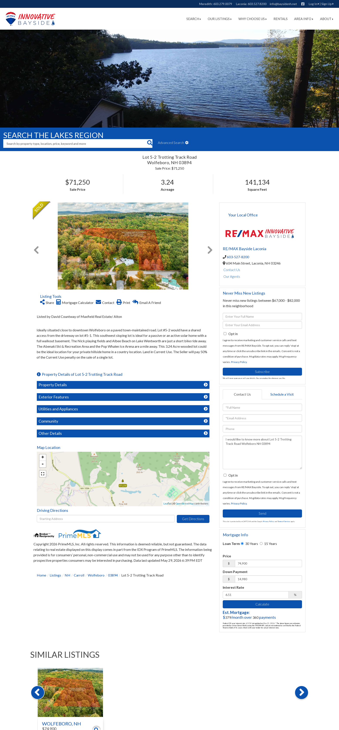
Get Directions (193, 519)
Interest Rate (233, 587)
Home (41, 575)
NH (67, 575)
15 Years (268, 543)
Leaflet (168, 503)
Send (262, 513)
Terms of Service (284, 521)
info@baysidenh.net (283, 4)
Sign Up (326, 4)
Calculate (262, 604)
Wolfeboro (96, 575)
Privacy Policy (239, 362)
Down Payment (235, 572)
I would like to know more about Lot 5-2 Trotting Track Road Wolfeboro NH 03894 (262, 452)
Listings (55, 575)
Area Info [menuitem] (303, 19)
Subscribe (262, 371)
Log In (313, 4)
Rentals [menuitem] (280, 19)
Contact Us (231, 270)
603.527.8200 (257, 4)
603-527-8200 (238, 257)
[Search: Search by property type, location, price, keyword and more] (75, 143)
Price (227, 556)
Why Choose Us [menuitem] (252, 19)
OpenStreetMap (184, 503)
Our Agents (231, 276)
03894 (113, 575)
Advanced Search (171, 142)
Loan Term (231, 543)
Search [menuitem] (193, 19)
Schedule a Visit (282, 394)
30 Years (249, 543)
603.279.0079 (222, 4)
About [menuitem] (326, 19)
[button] (149, 143)
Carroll (79, 575)
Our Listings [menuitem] (219, 19)
